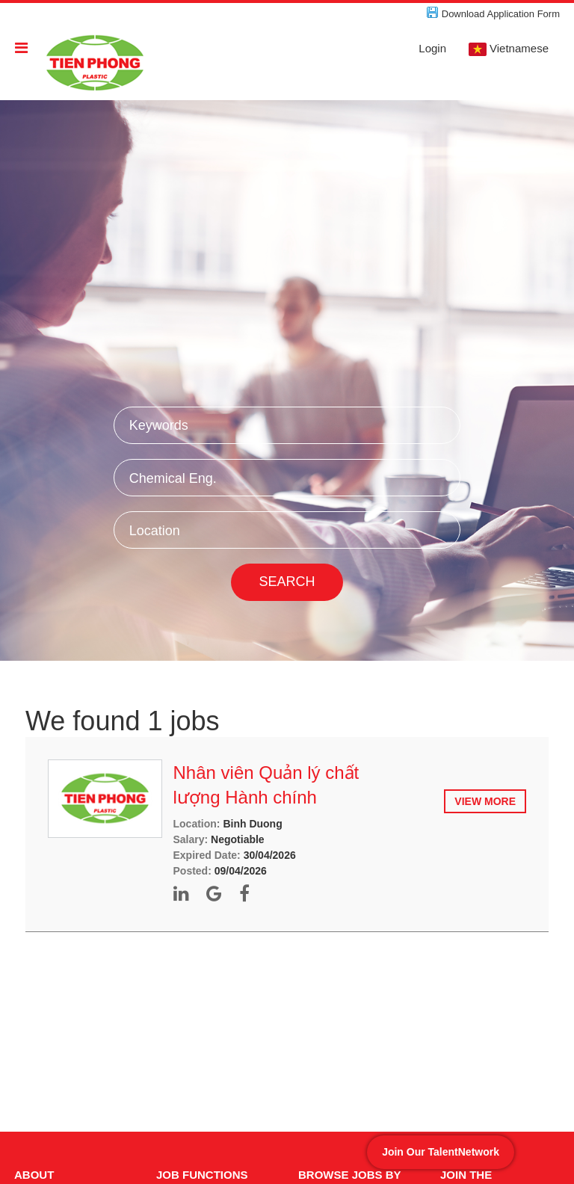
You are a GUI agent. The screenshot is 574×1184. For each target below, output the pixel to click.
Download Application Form (501, 13)
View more (485, 801)
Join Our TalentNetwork (440, 1152)
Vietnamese (509, 49)
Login (432, 48)
